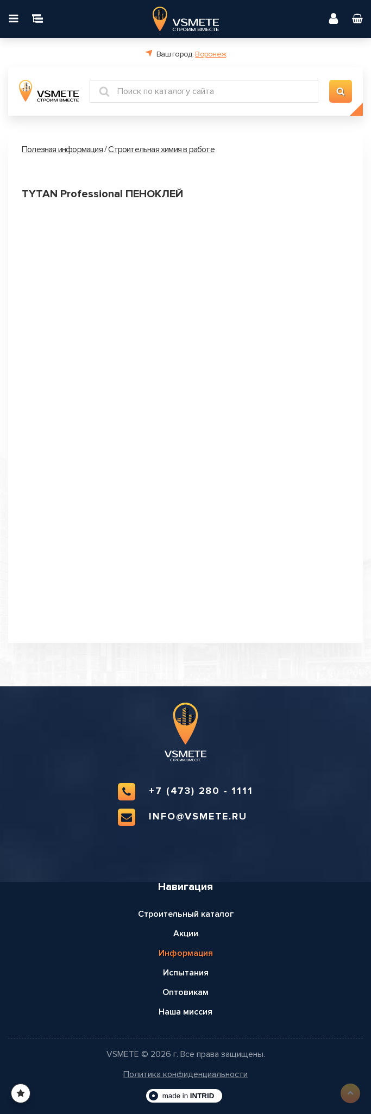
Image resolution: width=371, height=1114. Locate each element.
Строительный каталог (186, 914)
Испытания (186, 972)
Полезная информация (62, 149)
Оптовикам (185, 992)
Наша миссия (185, 1011)
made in (188, 1096)
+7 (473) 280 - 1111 (185, 791)
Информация (186, 953)
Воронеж (210, 54)
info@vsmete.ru (182, 817)
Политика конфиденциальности (185, 1074)
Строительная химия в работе (161, 149)
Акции (185, 933)
